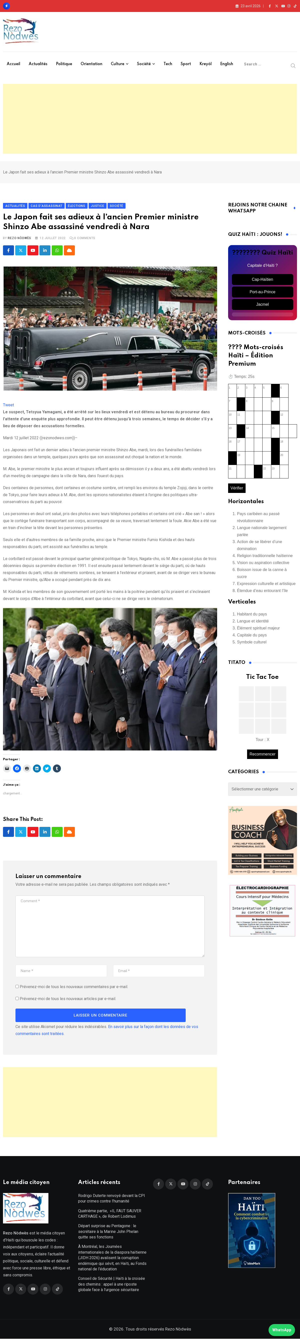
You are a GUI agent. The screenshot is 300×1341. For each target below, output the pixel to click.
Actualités (38, 64)
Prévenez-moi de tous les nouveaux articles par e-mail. (68, 1000)
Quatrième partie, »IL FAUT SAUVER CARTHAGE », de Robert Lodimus (109, 1215)
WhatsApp (281, 1330)
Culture (117, 64)
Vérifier (237, 489)
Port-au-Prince (262, 293)
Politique (64, 64)
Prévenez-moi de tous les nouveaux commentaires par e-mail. (74, 988)
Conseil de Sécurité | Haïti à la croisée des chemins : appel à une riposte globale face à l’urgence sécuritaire (111, 1286)
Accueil (13, 64)
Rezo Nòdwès (19, 239)
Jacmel (262, 305)
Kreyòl (205, 64)
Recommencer (263, 755)
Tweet (8, 406)
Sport (186, 64)
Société (144, 64)
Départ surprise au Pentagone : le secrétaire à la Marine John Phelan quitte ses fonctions (108, 1234)
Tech (167, 64)
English (226, 64)
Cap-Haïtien (262, 280)
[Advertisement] (150, 119)
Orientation (91, 64)
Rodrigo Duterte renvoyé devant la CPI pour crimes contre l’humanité (111, 1200)
